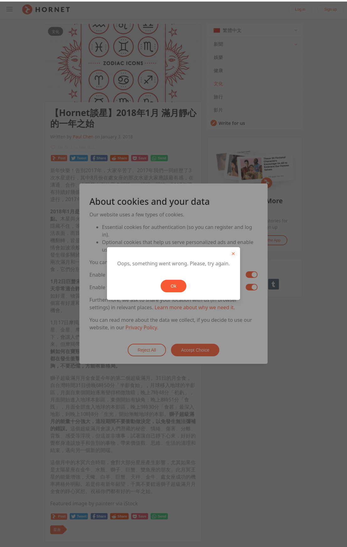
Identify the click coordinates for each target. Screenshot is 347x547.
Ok (173, 286)
